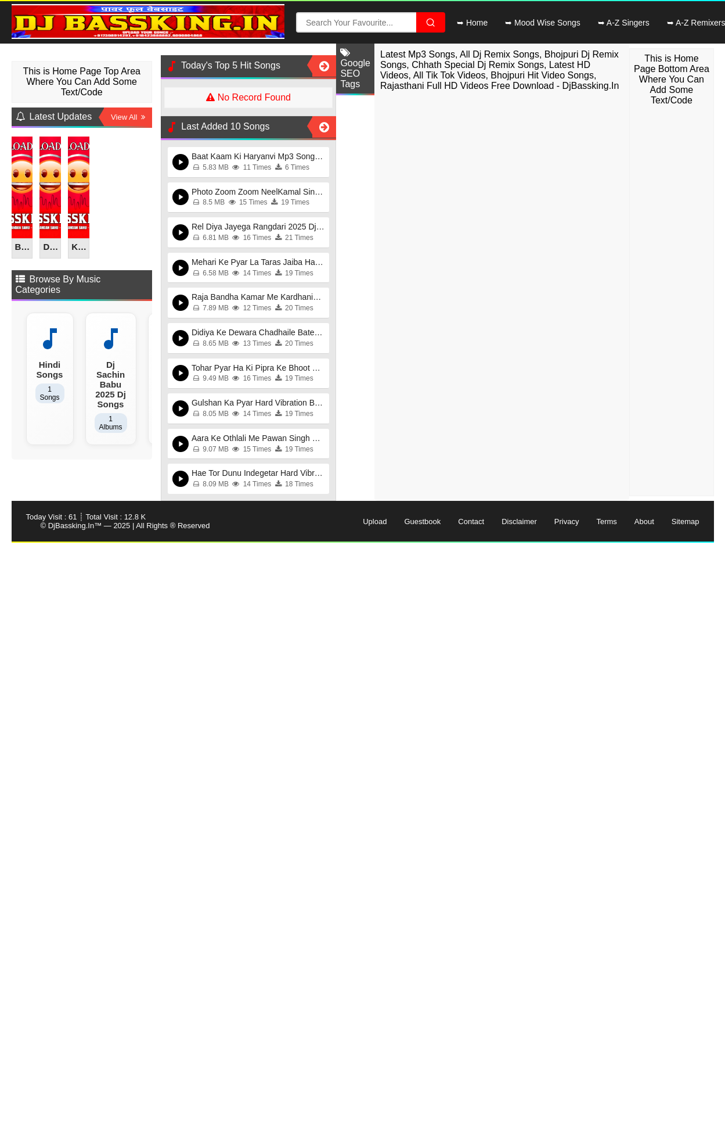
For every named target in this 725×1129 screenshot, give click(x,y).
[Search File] (430, 22)
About (644, 521)
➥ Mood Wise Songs (542, 22)
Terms (606, 521)
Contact (471, 521)
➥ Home (472, 22)
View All (128, 117)
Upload (375, 521)
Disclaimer (519, 521)
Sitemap (685, 521)
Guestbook (422, 521)
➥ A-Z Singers (624, 22)
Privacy (566, 521)
